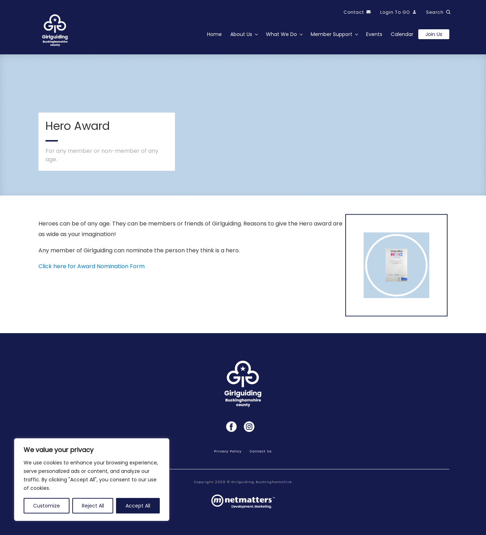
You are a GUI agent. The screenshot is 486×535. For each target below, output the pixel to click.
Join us (433, 34)
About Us (241, 34)
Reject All (93, 505)
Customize (46, 505)
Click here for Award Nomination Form (91, 266)
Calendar (402, 34)
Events (374, 34)
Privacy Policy (227, 451)
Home (214, 34)
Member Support (331, 34)
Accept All (138, 505)
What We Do (281, 34)
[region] (91, 479)
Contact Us (261, 451)
